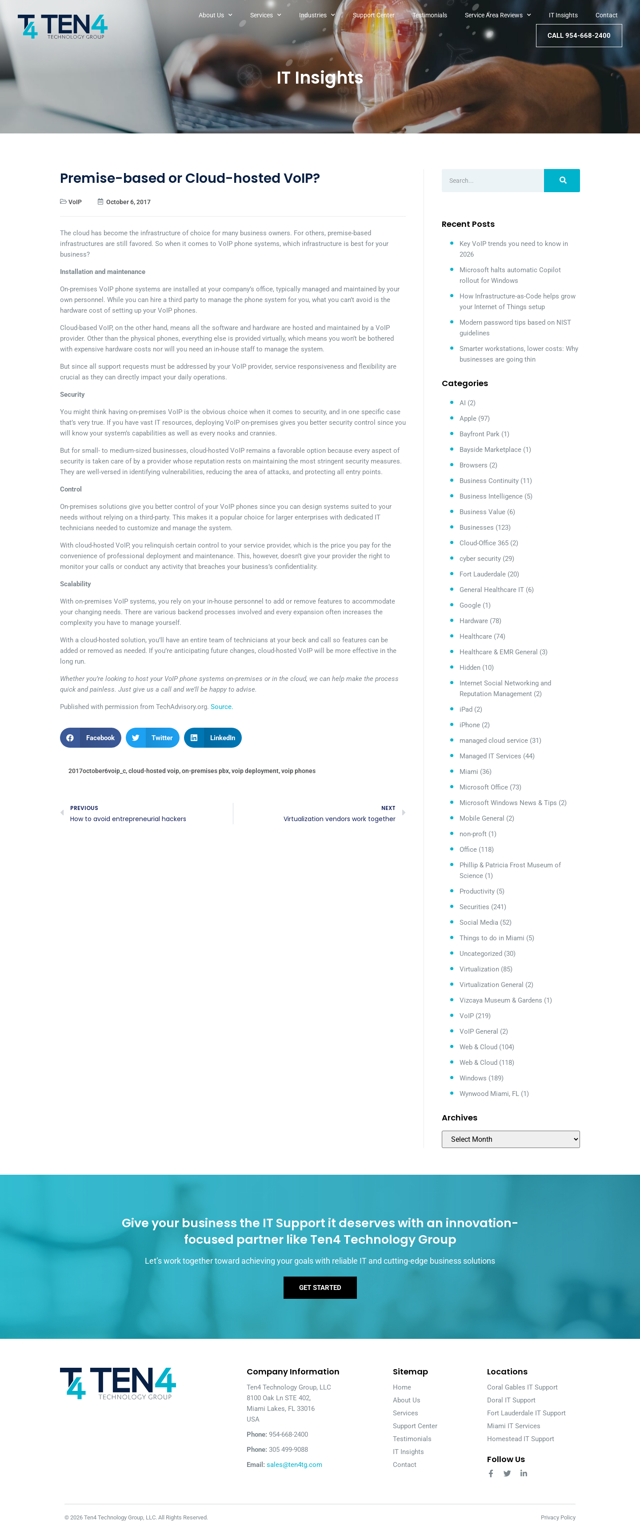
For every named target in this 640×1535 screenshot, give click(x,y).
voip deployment (255, 770)
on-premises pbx (205, 770)
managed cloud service (494, 741)
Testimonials (429, 15)
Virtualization (479, 969)
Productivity (477, 891)
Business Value (482, 512)
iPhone (470, 725)
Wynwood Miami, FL (489, 1094)
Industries (317, 15)
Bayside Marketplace (490, 450)
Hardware (474, 621)
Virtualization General (492, 985)
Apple (468, 419)
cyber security (480, 559)
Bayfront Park (480, 434)
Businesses (477, 528)
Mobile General (482, 818)
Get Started (320, 1291)
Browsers (474, 465)
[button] (90, 738)
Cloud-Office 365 (484, 543)
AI (463, 403)
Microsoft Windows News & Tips (508, 803)
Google (470, 605)
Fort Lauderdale (483, 574)
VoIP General (479, 1031)
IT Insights (563, 15)
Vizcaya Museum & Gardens (501, 1000)
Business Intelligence (491, 496)
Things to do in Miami (492, 938)
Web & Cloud (478, 1047)
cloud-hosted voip (153, 770)
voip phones (298, 770)
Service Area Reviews (498, 15)
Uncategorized (481, 954)
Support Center (374, 15)
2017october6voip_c (97, 770)
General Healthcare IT (492, 590)
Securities (474, 907)
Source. (222, 707)
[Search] (562, 180)
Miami (469, 772)
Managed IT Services (490, 756)
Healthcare (476, 637)
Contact (607, 15)
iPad (466, 709)
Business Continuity (489, 481)
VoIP (75, 201)
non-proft (473, 834)
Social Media (479, 923)
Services (265, 15)
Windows (473, 1078)
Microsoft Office (484, 787)
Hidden (470, 668)
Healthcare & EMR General (499, 652)
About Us (215, 15)
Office (468, 850)
